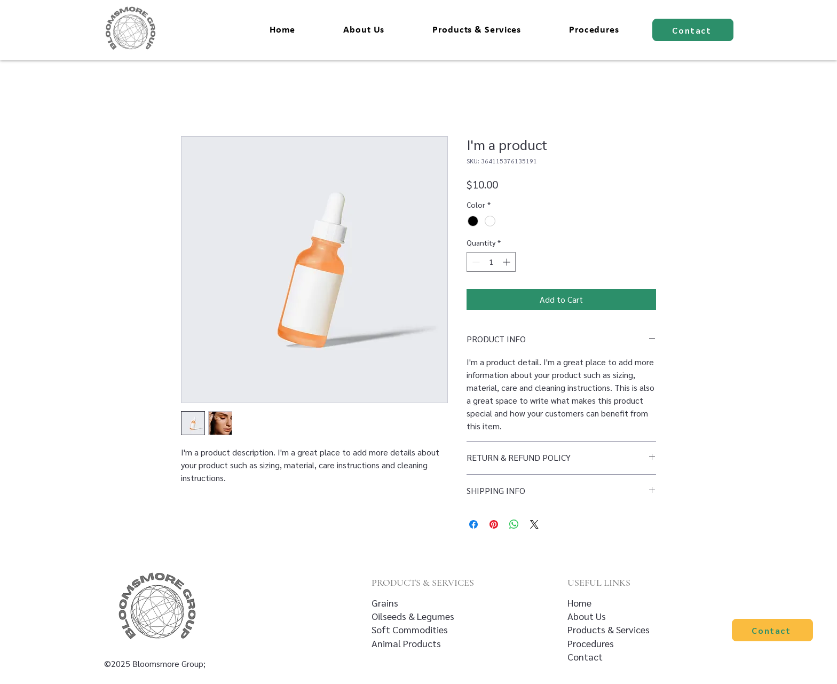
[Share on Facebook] (473, 524)
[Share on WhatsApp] (514, 524)
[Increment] (507, 262)
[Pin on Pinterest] (493, 524)
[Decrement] (474, 262)
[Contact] (692, 30)
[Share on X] (534, 524)
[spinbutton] (491, 262)
